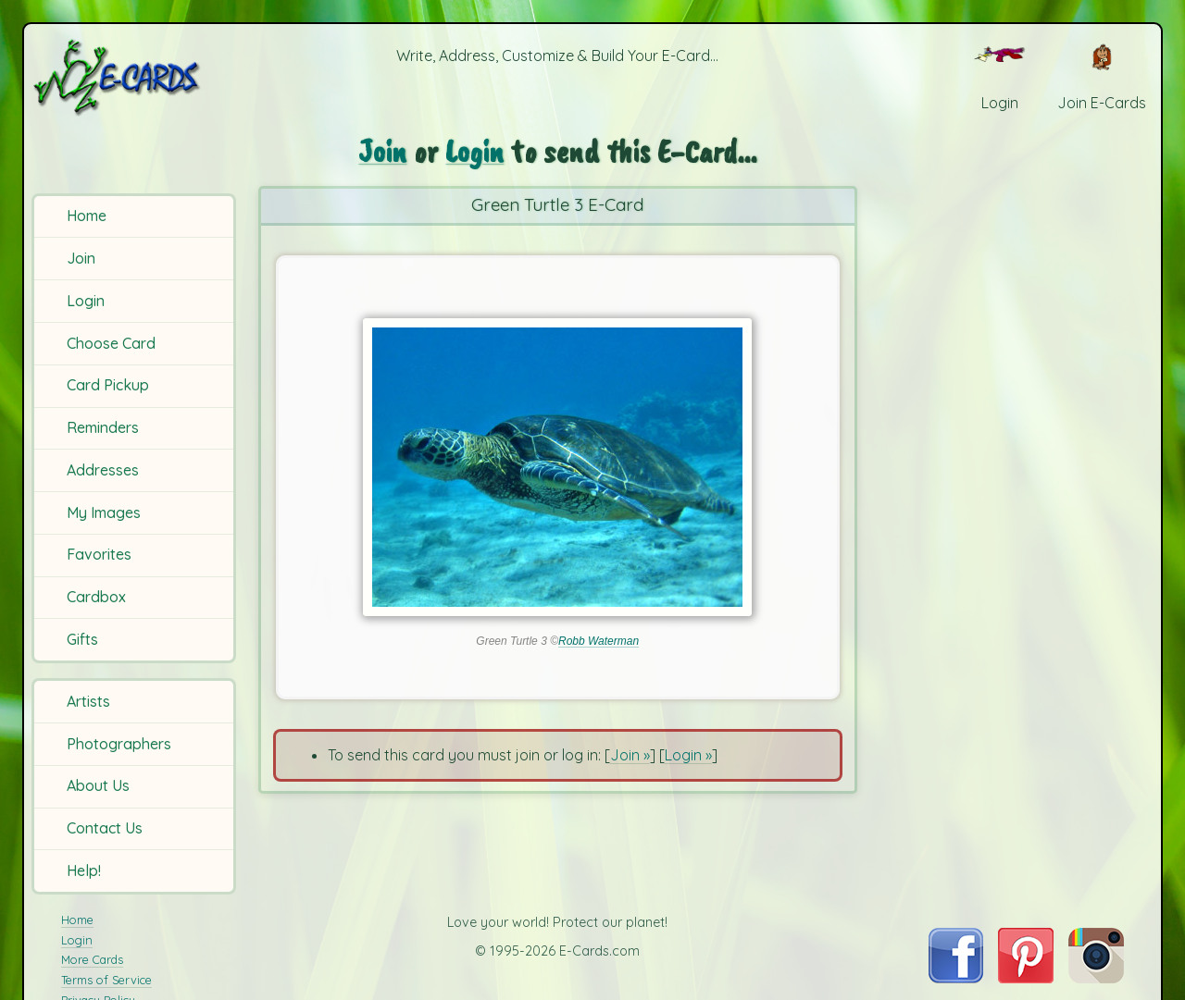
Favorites (99, 554)
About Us (98, 785)
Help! (84, 870)
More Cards (92, 959)
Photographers (119, 744)
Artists (88, 701)
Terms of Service (106, 979)
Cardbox (96, 596)
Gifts (82, 639)
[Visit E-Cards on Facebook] (956, 978)
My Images (104, 512)
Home (86, 215)
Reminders (103, 427)
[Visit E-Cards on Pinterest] (1026, 978)
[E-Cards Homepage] (136, 77)
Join (81, 258)
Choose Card (111, 343)
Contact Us (105, 828)
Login (86, 300)
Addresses (103, 470)
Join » (630, 755)
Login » (688, 755)
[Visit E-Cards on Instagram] (1096, 978)
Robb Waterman (598, 641)
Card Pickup (108, 385)
